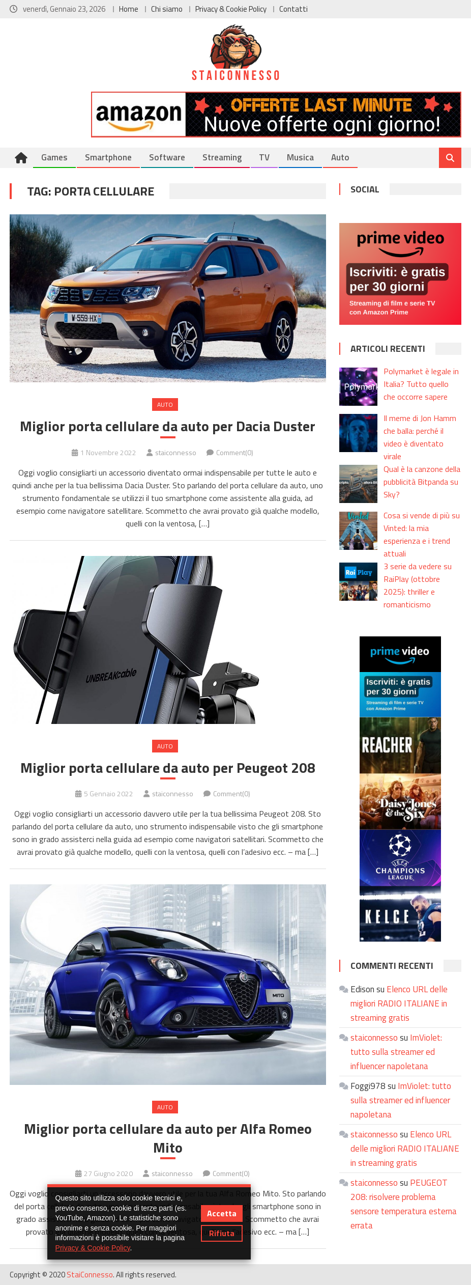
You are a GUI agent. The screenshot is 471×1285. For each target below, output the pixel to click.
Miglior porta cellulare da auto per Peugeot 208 (167, 768)
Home (128, 9)
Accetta (222, 1213)
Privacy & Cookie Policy (231, 9)
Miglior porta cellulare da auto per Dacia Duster (167, 426)
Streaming (222, 157)
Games (54, 157)
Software (167, 157)
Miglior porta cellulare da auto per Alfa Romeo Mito (168, 1138)
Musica (300, 157)
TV (264, 157)
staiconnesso (175, 452)
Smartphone (108, 157)
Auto (340, 157)
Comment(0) (234, 452)
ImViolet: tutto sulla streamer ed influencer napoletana (396, 1052)
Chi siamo (167, 9)
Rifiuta (221, 1233)
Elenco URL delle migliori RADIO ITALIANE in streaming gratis (399, 1003)
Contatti (293, 9)
